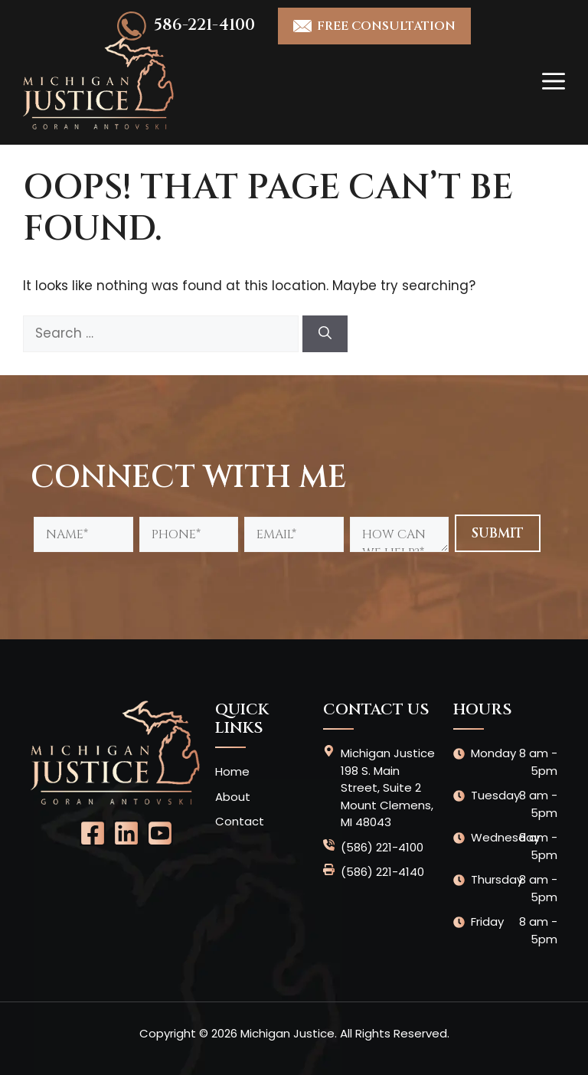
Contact (239, 821)
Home (232, 771)
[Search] (325, 333)
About (232, 797)
